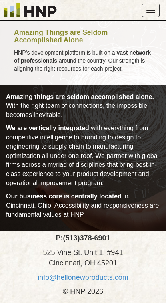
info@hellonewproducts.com (83, 277)
